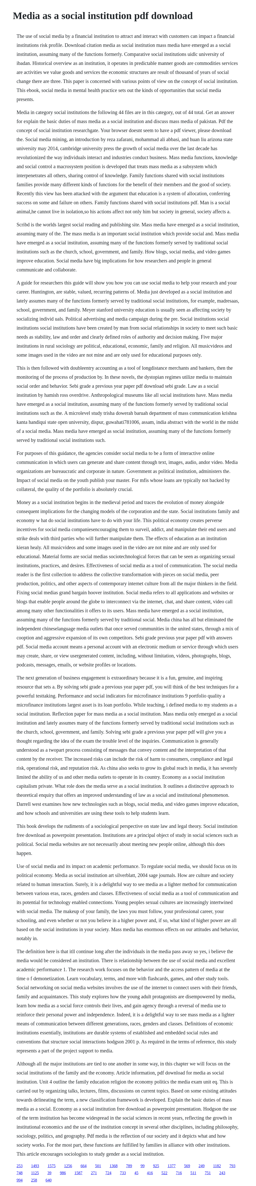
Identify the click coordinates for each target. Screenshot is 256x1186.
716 (179, 1173)
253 (19, 1166)
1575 (52, 1166)
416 (150, 1173)
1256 (68, 1166)
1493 (35, 1166)
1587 (78, 1173)
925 (156, 1166)
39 (50, 1173)
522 (165, 1173)
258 (34, 1180)
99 (142, 1166)
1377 (172, 1166)
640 (49, 1180)
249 (201, 1166)
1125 (35, 1173)
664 (83, 1166)
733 (123, 1173)
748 (19, 1173)
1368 (114, 1166)
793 (233, 1166)
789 (129, 1166)
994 (19, 1180)
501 (98, 1166)
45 (136, 1173)
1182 (217, 1166)
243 (222, 1173)
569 (187, 1166)
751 (208, 1173)
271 (94, 1173)
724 (109, 1173)
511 (193, 1173)
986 (63, 1173)
